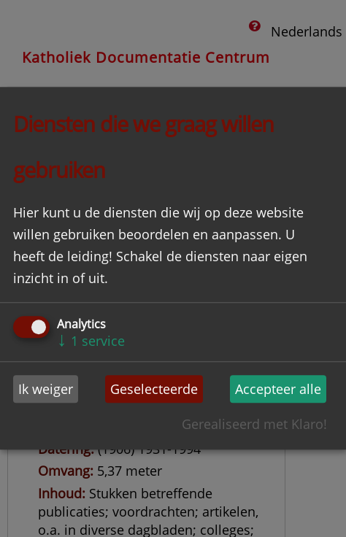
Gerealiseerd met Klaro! (254, 424)
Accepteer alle (278, 389)
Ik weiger (45, 389)
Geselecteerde (154, 389)
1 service (91, 340)
